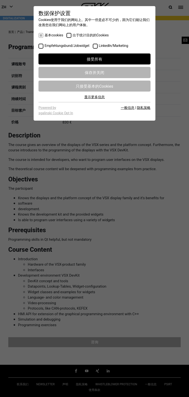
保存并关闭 (94, 72)
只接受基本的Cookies (94, 86)
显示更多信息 (94, 96)
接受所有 (94, 59)
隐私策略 (144, 107)
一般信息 (127, 107)
